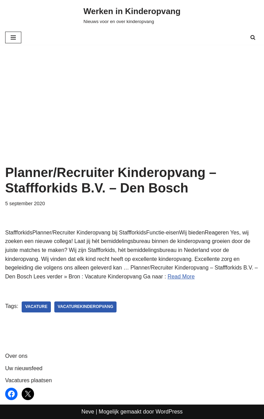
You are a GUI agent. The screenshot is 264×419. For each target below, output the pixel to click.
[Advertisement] (132, 113)
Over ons (16, 356)
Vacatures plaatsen (28, 381)
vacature (36, 307)
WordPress (169, 412)
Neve (87, 412)
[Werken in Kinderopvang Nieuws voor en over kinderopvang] (132, 15)
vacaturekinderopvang (85, 307)
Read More (181, 276)
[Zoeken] (252, 37)
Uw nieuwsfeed (24, 368)
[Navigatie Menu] (13, 37)
